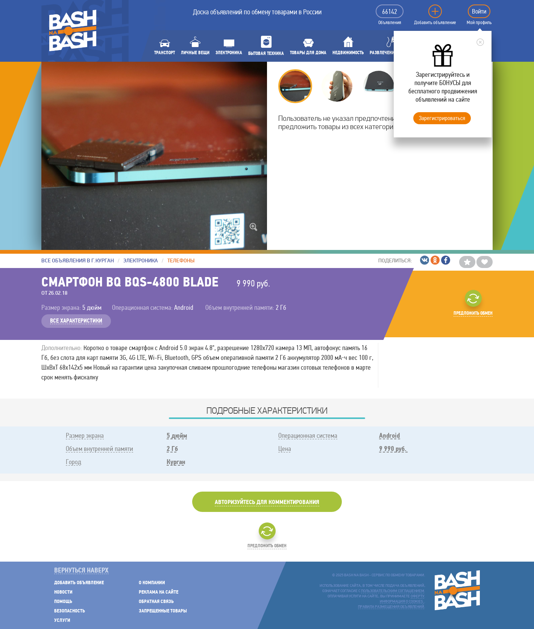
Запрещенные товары (163, 611)
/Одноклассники (435, 260)
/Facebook (445, 260)
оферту (417, 596)
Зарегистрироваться (442, 118)
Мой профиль (479, 23)
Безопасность (69, 611)
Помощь (63, 602)
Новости (63, 592)
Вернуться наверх (81, 571)
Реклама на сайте (158, 592)
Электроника (140, 260)
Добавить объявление (435, 23)
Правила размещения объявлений (391, 607)
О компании (152, 583)
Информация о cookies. (402, 602)
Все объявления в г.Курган (77, 260)
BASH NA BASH (72, 30)
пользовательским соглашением (392, 591)
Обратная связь (156, 602)
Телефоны (180, 260)
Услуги (62, 620)
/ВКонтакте (424, 260)
